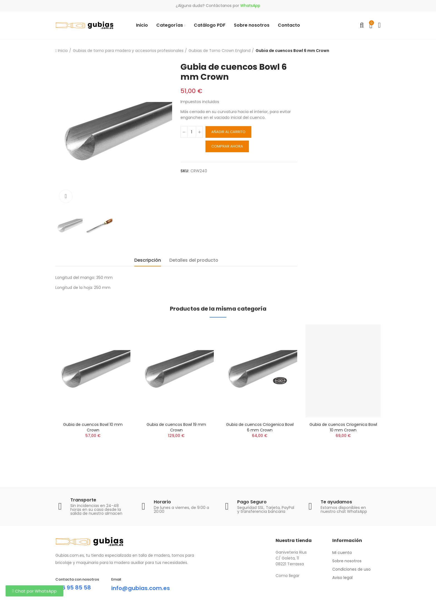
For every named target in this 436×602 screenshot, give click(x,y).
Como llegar (287, 575)
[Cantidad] (191, 132)
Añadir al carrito (228, 131)
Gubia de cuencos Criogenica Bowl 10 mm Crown (343, 427)
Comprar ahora (227, 146)
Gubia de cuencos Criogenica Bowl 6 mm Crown (260, 427)
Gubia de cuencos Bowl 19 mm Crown (176, 427)
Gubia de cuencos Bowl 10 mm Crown (93, 427)
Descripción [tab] (147, 260)
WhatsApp (250, 5)
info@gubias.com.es (140, 588)
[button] (34, 590)
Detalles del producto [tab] (193, 260)
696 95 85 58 (73, 587)
